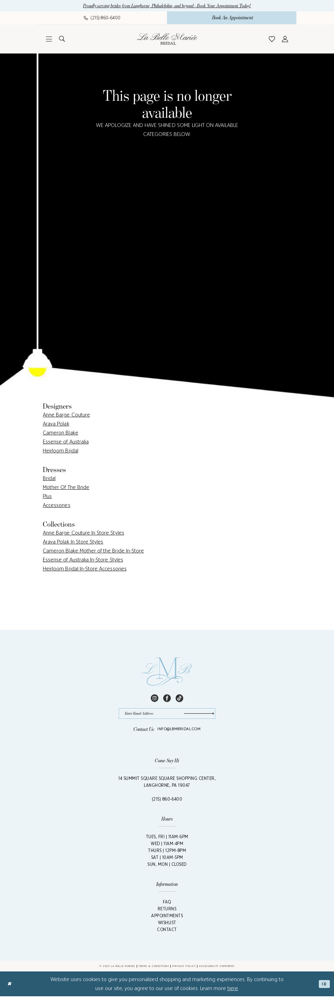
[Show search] (62, 39)
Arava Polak (56, 424)
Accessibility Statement (217, 967)
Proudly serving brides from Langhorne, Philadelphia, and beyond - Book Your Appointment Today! (167, 6)
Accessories (56, 505)
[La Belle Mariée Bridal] (167, 39)
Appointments (167, 917)
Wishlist (167, 924)
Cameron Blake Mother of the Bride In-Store (93, 551)
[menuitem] (102, 18)
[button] (49, 39)
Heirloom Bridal (60, 451)
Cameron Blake (60, 433)
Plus (47, 496)
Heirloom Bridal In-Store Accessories (85, 569)
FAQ (167, 903)
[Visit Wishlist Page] (271, 39)
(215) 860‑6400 (167, 800)
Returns (167, 910)
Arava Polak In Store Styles (73, 542)
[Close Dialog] (10, 986)
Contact (167, 931)
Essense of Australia (66, 442)
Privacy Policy (184, 967)
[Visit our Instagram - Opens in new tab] (154, 698)
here (232, 990)
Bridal (49, 479)
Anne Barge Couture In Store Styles (83, 533)
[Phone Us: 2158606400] (102, 18)
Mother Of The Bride (66, 488)
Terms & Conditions (153, 967)
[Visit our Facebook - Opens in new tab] (167, 698)
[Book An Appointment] (231, 18)
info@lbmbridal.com (178, 730)
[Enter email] (167, 714)
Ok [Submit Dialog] (323, 986)
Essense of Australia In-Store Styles (83, 560)
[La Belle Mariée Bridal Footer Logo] (167, 672)
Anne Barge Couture (66, 415)
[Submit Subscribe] (197, 714)
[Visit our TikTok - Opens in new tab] (179, 698)
